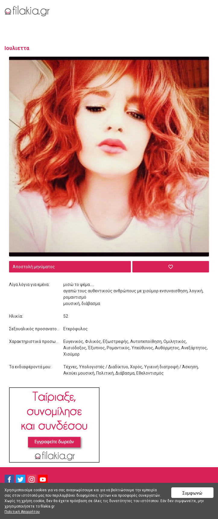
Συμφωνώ (192, 493)
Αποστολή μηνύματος (34, 266)
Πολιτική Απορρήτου (22, 512)
